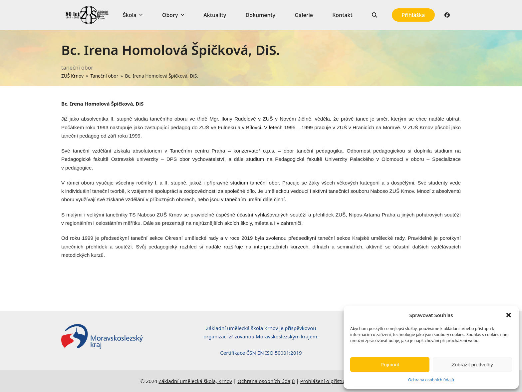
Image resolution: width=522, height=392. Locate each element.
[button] (508, 315)
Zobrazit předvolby (472, 364)
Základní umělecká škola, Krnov (195, 381)
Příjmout (390, 364)
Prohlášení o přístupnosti (329, 381)
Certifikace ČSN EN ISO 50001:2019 (261, 352)
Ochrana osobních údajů (431, 380)
